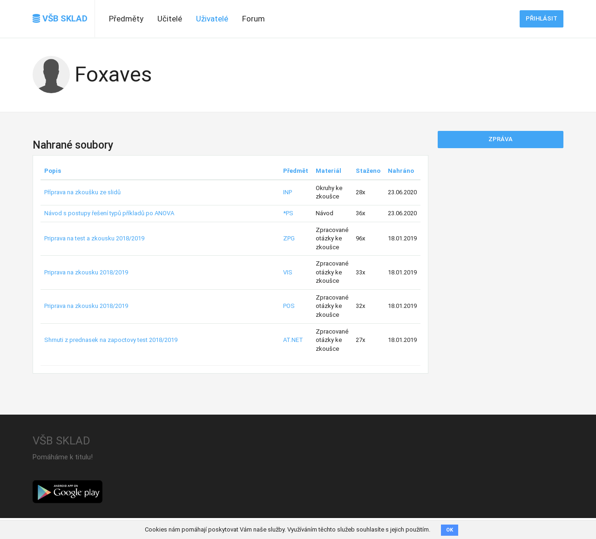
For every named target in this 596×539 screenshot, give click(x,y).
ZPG (289, 238)
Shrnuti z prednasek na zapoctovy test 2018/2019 (110, 339)
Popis (52, 170)
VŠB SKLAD (60, 19)
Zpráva (500, 139)
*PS (288, 213)
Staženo (368, 170)
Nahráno (401, 170)
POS (289, 305)
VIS (287, 272)
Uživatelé (212, 18)
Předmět (295, 170)
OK (449, 530)
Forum (253, 18)
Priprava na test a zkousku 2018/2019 (94, 238)
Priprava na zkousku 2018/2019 (86, 272)
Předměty (126, 18)
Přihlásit (541, 18)
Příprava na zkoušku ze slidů (82, 192)
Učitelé (169, 18)
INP (287, 192)
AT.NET (293, 339)
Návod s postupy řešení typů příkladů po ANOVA (109, 213)
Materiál (328, 170)
